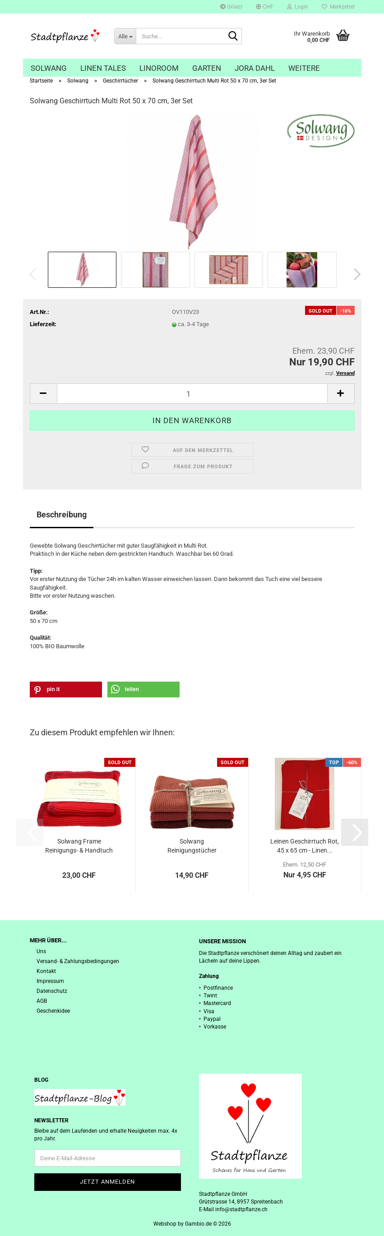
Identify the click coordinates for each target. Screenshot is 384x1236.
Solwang (49, 68)
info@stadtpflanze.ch (241, 1209)
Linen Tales (103, 68)
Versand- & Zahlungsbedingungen (78, 961)
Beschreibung (62, 514)
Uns (41, 951)
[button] (264, 7)
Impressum (50, 981)
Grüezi (231, 7)
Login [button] (297, 7)
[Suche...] (125, 36)
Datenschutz (52, 991)
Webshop (164, 1224)
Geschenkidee (53, 1011)
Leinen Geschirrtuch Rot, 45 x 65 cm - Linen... (304, 846)
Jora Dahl (255, 68)
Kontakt (46, 971)
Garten (206, 68)
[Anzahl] (192, 393)
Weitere (304, 68)
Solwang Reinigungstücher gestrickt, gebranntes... (192, 846)
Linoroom (159, 68)
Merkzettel (338, 7)
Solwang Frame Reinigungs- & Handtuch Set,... (79, 846)
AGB (42, 1001)
